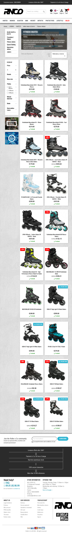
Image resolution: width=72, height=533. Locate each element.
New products (24, 512)
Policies (6, 505)
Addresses (40, 512)
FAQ (51, 13)
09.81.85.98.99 (12, 486)
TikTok (66, 515)
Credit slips (40, 510)
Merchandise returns (42, 505)
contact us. (17, 488)
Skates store (7, 512)
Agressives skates (10, 48)
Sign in (39, 517)
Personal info (41, 503)
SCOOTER (20, 21)
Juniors (9, 52)
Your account (42, 500)
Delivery (23, 503)
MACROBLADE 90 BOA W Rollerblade (31, 309)
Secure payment (25, 505)
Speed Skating (11, 45)
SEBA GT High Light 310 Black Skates (56, 309)
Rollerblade (37, 46)
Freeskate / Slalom (10, 38)
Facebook (58, 515)
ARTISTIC (40, 21)
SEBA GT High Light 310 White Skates (31, 346)
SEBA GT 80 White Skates (56, 421)
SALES (67, 21)
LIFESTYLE (59, 21)
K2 (48, 46)
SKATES (5, 21)
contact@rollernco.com (34, 496)
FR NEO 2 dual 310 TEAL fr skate (56, 346)
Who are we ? (7, 507)
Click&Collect (24, 514)
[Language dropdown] (56, 11)
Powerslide (44, 46)
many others (54, 46)
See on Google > (47, 490)
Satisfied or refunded (26, 507)
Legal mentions (8, 503)
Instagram (62, 519)
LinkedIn (66, 519)
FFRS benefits (7, 510)
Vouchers (40, 514)
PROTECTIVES (49, 21)
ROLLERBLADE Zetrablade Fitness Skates (31, 384)
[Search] (36, 11)
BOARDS (12, 21)
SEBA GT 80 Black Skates (56, 384)
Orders (39, 507)
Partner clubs (7, 517)
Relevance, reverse (59, 55)
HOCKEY (32, 21)
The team (6, 514)
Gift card (23, 510)
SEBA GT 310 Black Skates (32, 421)
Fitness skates (11, 42)
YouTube (62, 515)
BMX (26, 21)
